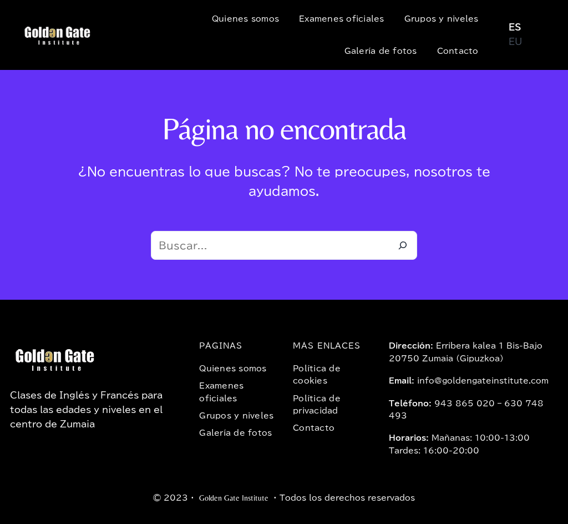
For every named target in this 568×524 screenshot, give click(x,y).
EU (515, 41)
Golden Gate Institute (233, 497)
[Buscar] (402, 245)
